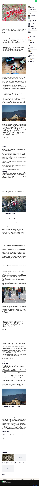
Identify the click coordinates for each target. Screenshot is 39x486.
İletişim (34, 483)
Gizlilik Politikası (30, 483)
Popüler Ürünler (26, 483)
